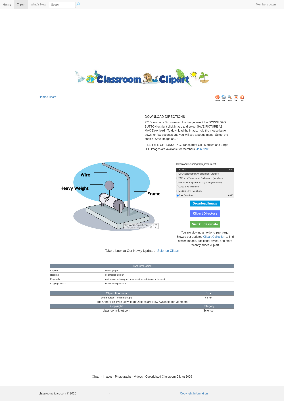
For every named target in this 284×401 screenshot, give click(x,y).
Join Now (202, 149)
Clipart (22, 4)
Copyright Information (194, 393)
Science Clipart (168, 251)
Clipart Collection (214, 236)
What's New (38, 4)
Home (7, 4)
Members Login (266, 4)
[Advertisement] (142, 38)
